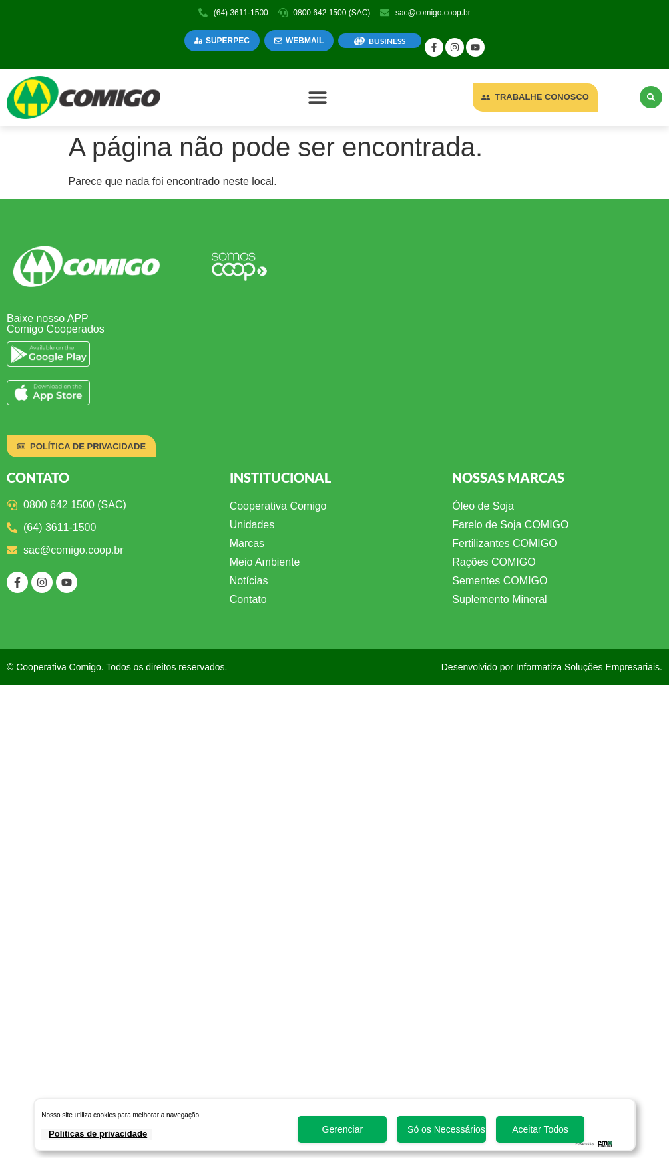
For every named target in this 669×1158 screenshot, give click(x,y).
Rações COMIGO (493, 562)
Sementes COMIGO (499, 580)
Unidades (252, 524)
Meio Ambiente (265, 562)
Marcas (247, 543)
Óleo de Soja (483, 506)
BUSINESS (387, 41)
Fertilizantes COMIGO (504, 543)
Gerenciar (342, 1129)
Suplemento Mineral (499, 599)
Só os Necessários (446, 1129)
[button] (318, 97)
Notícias (249, 580)
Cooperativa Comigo (278, 506)
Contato (248, 599)
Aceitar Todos (540, 1129)
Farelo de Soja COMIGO (510, 524)
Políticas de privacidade (98, 1134)
